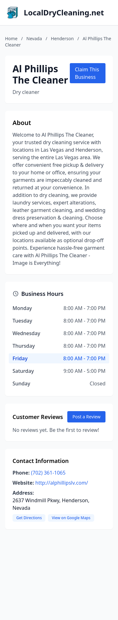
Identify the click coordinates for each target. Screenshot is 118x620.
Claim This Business (87, 73)
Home (11, 38)
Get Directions (29, 517)
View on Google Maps (71, 517)
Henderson (62, 38)
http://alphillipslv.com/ (61, 482)
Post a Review (86, 417)
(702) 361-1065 (48, 472)
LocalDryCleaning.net (64, 13)
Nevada (34, 38)
